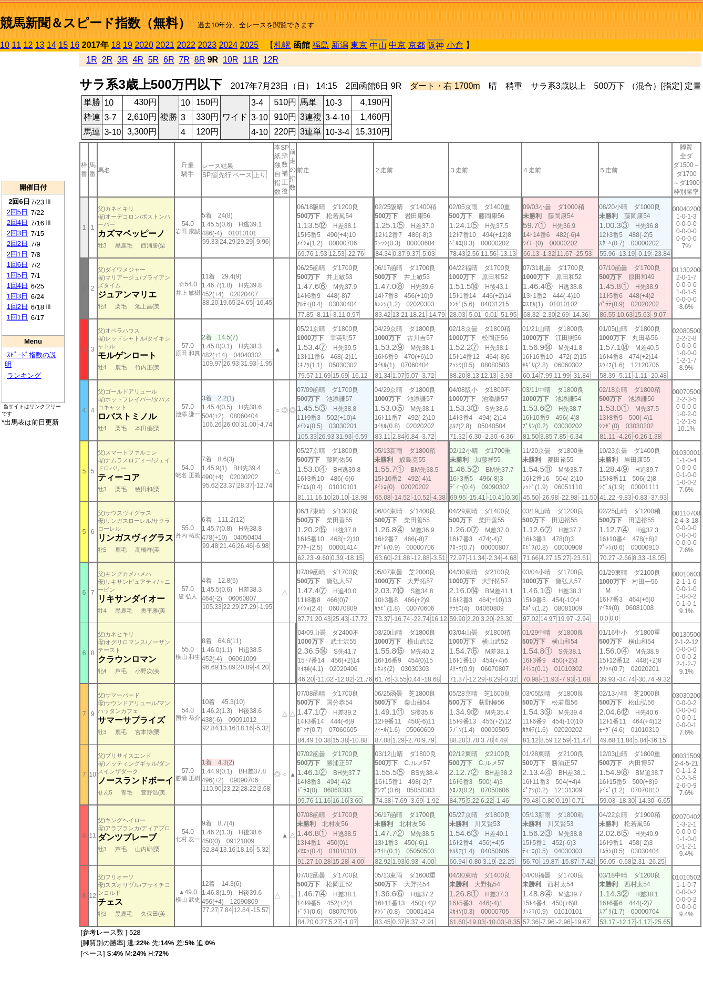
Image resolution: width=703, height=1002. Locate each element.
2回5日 (17, 212)
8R (199, 59)
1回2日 (17, 307)
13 (40, 44)
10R (230, 59)
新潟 (340, 44)
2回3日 (17, 233)
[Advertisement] (33, 116)
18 (116, 44)
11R (250, 59)
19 (127, 44)
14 (51, 44)
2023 (207, 44)
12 (28, 44)
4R (137, 59)
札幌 (282, 44)
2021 (165, 44)
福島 (320, 44)
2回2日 (17, 243)
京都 (416, 44)
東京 (358, 44)
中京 (397, 44)
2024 (228, 44)
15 (63, 44)
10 (4, 44)
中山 (378, 45)
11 (16, 44)
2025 (249, 44)
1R (91, 59)
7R (184, 59)
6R (168, 59)
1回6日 (17, 264)
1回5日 (17, 275)
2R (107, 59)
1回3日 (17, 296)
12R (270, 59)
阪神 (435, 45)
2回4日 (17, 222)
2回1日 (17, 254)
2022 (186, 44)
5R (153, 59)
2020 (144, 44)
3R (122, 59)
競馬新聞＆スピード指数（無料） (95, 23)
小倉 (455, 44)
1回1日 (17, 317)
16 (75, 44)
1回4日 (17, 286)
